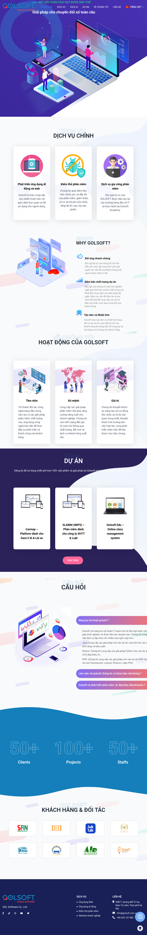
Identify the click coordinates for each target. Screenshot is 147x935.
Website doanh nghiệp (89, 915)
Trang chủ (46, 7)
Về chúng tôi (101, 7)
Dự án (86, 7)
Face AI (74, 7)
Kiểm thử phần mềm (89, 911)
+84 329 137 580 (125, 917)
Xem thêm (73, 560)
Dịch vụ (61, 7)
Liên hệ (117, 7)
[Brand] (19, 899)
